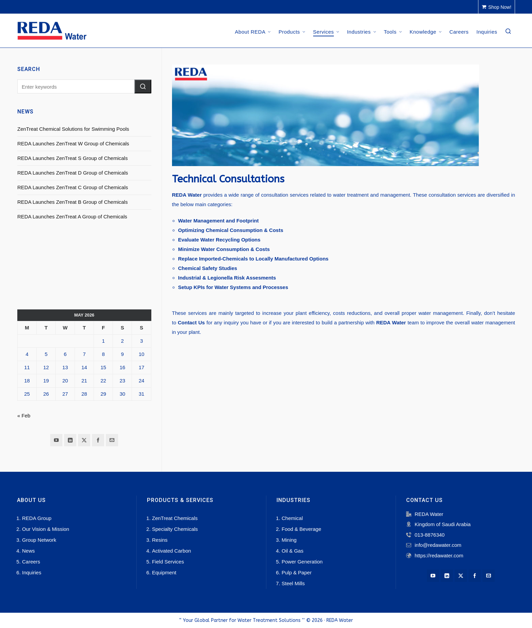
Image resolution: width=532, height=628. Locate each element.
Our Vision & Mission (45, 529)
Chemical (292, 518)
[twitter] (84, 440)
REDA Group (37, 518)
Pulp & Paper (296, 572)
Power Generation (302, 561)
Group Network (39, 540)
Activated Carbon (171, 551)
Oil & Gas (292, 551)
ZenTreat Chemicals (175, 518)
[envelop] (112, 440)
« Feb (23, 415)
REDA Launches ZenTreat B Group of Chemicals (72, 202)
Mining (289, 540)
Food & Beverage (301, 529)
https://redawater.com (439, 555)
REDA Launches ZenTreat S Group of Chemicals (72, 158)
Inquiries (31, 572)
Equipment (164, 572)
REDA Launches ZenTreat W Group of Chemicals (73, 143)
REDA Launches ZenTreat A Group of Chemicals (72, 216)
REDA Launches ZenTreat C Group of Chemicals (72, 187)
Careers (31, 561)
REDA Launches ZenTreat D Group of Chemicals (72, 173)
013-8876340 (429, 535)
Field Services (168, 561)
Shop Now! (496, 7)
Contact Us (191, 322)
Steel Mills (293, 583)
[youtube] (56, 440)
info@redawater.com (438, 545)
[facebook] (98, 440)
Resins (160, 540)
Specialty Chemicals (175, 529)
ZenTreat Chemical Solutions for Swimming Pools (73, 129)
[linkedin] (70, 440)
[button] (142, 86)
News (28, 551)
